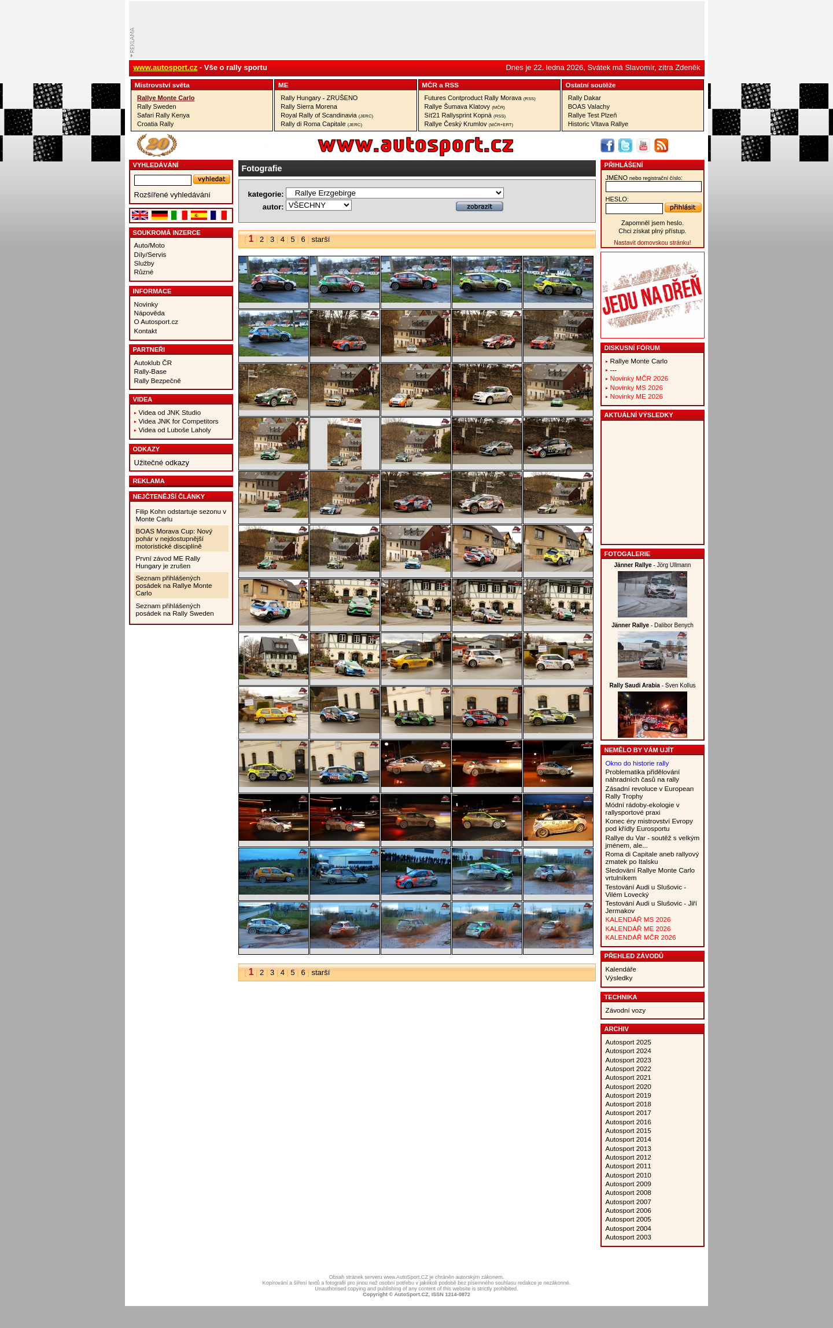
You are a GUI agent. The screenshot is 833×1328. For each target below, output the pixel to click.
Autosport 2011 (628, 1165)
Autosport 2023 (628, 1060)
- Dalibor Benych (652, 625)
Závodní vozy (626, 1010)
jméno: (644, 177)
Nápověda (149, 313)
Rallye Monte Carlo (165, 97)
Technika (621, 997)
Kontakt (145, 330)
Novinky (146, 304)
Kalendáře (621, 969)
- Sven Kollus (652, 685)
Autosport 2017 (628, 1112)
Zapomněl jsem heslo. (652, 222)
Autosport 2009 (628, 1183)
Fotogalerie (628, 553)
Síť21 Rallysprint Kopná (465, 115)
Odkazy (146, 449)
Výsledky (619, 977)
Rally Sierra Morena (309, 106)
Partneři (149, 349)
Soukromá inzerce (167, 232)
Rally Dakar (584, 97)
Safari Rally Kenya (163, 115)
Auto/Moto (149, 245)
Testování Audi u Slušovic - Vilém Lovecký (646, 890)
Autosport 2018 (628, 1104)
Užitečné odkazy (161, 462)
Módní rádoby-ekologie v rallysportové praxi (643, 808)
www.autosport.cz (166, 67)
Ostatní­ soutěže (591, 85)
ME (283, 85)
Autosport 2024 (628, 1050)
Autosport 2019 (628, 1095)
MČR (429, 85)
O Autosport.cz (156, 321)
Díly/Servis (150, 254)
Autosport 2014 (628, 1139)
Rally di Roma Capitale (321, 123)
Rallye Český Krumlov (469, 123)
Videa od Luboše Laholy (175, 429)
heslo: (617, 199)
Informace (152, 291)
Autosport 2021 (628, 1077)
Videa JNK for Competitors (179, 421)
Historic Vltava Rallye (598, 123)
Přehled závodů (634, 955)
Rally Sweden (156, 106)
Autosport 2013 (628, 1148)
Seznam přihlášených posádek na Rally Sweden (175, 609)
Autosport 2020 (628, 1086)
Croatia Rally (155, 123)
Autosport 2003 (628, 1237)
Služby (144, 263)
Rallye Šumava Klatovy (465, 106)
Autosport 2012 (628, 1157)
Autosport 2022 (628, 1068)
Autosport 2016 (628, 1121)
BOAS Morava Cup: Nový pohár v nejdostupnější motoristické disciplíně (174, 538)
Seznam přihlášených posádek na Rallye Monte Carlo (174, 585)
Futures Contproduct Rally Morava (480, 97)
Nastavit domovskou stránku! (652, 243)
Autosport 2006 (628, 1210)
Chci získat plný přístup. (652, 230)
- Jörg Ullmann (652, 565)
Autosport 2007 (628, 1201)
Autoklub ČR (153, 362)
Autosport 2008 (628, 1192)
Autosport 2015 (628, 1130)
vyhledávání (156, 164)
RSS (452, 85)
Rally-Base (150, 371)
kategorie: (266, 194)
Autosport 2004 (628, 1228)
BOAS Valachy (589, 106)
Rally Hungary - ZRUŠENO (319, 97)
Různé (144, 271)
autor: (273, 207)
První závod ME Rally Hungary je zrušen (168, 561)
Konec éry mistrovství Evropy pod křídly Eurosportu (649, 824)
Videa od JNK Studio (170, 412)
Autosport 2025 (628, 1042)
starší (320, 239)
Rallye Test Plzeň (592, 115)
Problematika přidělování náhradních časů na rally (643, 775)
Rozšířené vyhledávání (172, 194)
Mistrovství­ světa (162, 85)
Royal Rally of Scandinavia (327, 115)
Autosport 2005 (628, 1219)
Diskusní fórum (632, 347)
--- (613, 369)
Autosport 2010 (628, 1175)
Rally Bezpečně (157, 380)
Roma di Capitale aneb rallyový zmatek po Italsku (652, 857)
